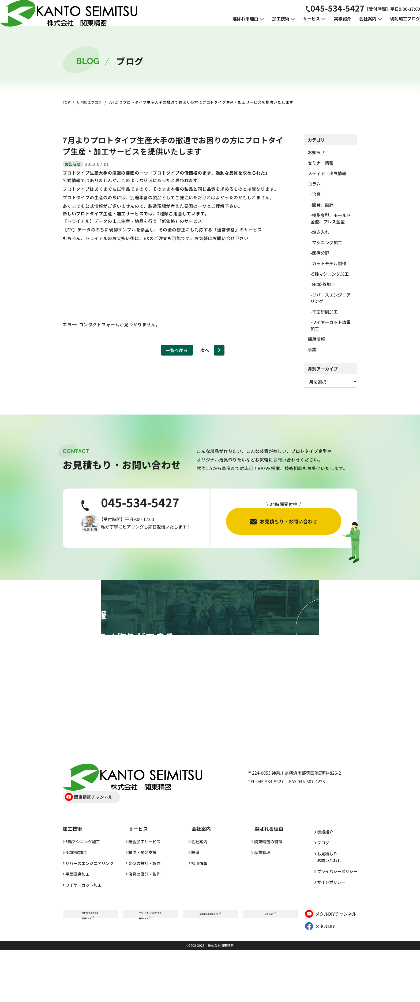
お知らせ (316, 152)
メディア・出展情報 (327, 173)
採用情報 (316, 339)
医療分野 (320, 253)
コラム (314, 183)
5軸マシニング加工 (330, 274)
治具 (316, 194)
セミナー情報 (320, 163)
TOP (66, 102)
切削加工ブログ (91, 102)
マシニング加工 (327, 242)
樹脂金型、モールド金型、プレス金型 (330, 218)
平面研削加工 (325, 311)
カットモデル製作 (329, 263)
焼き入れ (320, 232)
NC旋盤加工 (323, 284)
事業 (312, 349)
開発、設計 (322, 204)
